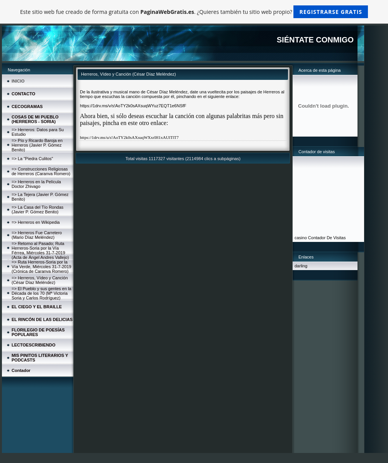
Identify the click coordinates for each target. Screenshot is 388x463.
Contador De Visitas (327, 237)
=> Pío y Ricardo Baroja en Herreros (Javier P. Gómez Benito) (37, 145)
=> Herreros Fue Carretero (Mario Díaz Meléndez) (37, 235)
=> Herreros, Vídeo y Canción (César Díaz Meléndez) (40, 280)
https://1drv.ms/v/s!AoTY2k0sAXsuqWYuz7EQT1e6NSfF (133, 105)
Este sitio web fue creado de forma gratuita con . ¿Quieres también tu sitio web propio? (194, 11)
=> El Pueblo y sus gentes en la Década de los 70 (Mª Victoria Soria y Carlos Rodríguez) (41, 293)
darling (301, 266)
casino (301, 237)
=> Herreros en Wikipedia (36, 222)
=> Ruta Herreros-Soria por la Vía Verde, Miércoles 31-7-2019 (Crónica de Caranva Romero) (41, 267)
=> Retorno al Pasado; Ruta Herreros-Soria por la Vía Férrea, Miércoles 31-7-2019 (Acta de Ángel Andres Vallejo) (40, 250)
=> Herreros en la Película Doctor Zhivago (36, 184)
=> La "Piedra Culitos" (32, 158)
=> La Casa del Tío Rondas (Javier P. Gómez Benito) (37, 209)
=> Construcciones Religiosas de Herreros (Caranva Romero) (41, 171)
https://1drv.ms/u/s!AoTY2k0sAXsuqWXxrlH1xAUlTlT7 (129, 137)
